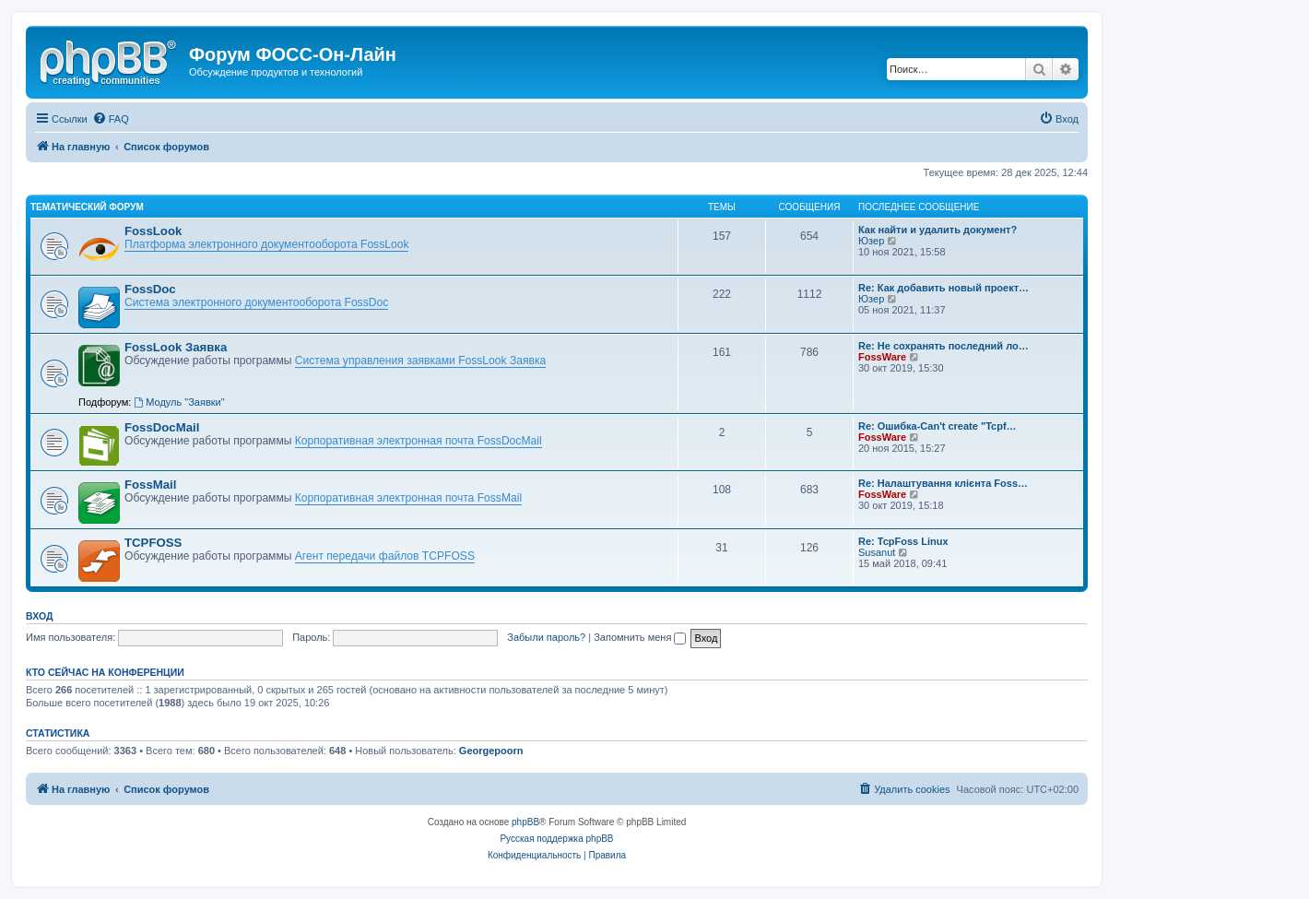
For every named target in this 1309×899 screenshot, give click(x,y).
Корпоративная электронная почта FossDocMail (418, 440)
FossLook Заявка (175, 347)
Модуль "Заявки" (179, 402)
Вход (39, 615)
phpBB (525, 822)
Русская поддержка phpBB (556, 839)
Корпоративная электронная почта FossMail (408, 497)
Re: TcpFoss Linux (903, 541)
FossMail (150, 484)
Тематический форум (87, 207)
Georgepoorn (491, 750)
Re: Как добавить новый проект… (943, 287)
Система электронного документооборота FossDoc (256, 302)
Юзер (871, 240)
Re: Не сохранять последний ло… (943, 345)
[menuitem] (110, 119)
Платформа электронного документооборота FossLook (266, 244)
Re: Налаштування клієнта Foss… (943, 483)
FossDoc (150, 289)
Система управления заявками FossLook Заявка (420, 360)
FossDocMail (161, 427)
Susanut (876, 552)
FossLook (153, 231)
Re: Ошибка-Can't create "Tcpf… (937, 426)
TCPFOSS (153, 543)
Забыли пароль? (546, 637)
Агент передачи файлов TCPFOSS (385, 556)
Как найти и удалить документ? (937, 229)
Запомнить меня (640, 637)
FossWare (882, 356)
